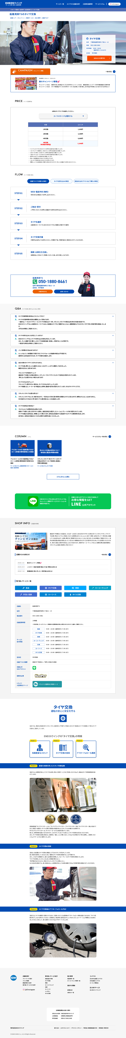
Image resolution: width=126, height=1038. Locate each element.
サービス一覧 (60, 4)
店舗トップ (13, 18)
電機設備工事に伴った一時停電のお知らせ (39, 571)
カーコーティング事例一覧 (73, 981)
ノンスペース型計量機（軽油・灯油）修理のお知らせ (42, 567)
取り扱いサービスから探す (29, 985)
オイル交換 (47, 993)
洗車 (46, 987)
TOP (11, 10)
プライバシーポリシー (76, 1028)
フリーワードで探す (27, 978)
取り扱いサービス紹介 (51, 976)
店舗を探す (26, 976)
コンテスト (93, 976)
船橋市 (22, 10)
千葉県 (17, 10)
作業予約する (43, 291)
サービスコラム (100, 4)
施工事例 (38, 18)
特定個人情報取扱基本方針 (90, 1028)
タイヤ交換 (37, 10)
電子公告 (56, 1028)
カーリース (47, 989)
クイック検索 (26, 981)
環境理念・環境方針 (103, 1028)
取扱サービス (30, 18)
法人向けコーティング (95, 990)
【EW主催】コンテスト (95, 981)
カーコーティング (49, 985)
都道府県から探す (27, 983)
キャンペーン (21, 18)
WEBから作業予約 (102, 58)
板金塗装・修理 (49, 978)
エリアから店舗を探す (73, 4)
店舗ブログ (45, 18)
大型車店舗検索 (88, 4)
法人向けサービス (95, 987)
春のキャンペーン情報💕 (34, 563)
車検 (46, 983)
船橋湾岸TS (28, 10)
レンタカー (47, 991)
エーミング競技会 (94, 983)
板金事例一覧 (70, 978)
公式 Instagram (115, 4)
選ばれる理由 (71, 985)
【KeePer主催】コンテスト (96, 978)
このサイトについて (65, 1028)
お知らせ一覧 (70, 992)
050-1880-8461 (50, 281)
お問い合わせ (64, 291)
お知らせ (69, 990)
